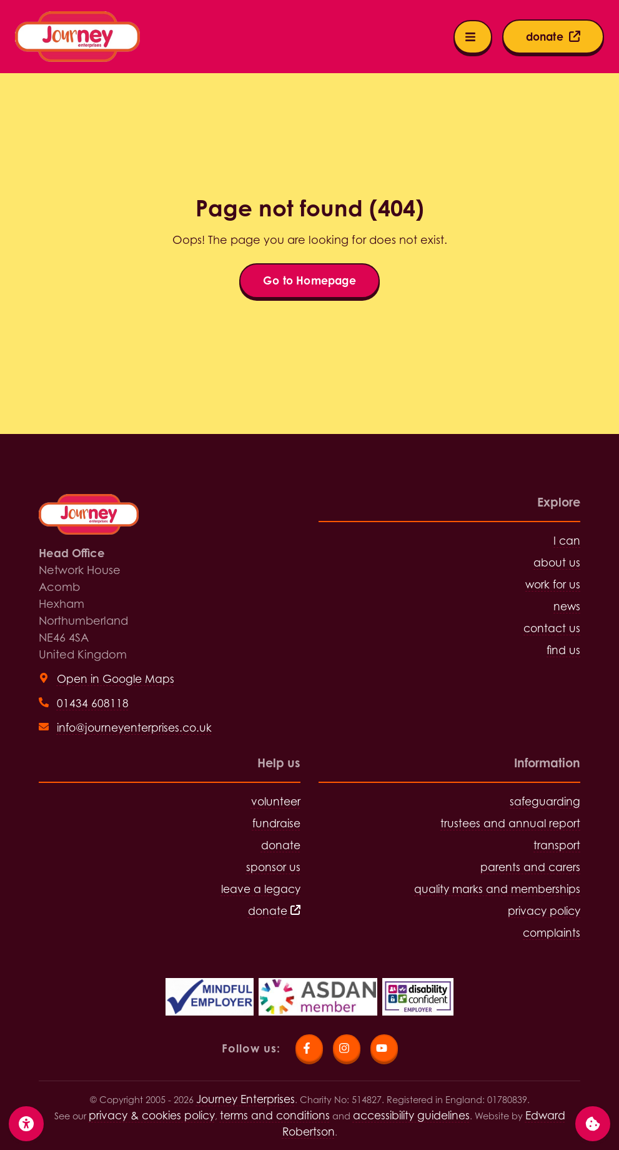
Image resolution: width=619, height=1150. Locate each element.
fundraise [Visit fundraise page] (276, 823)
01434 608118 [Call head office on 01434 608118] (93, 703)
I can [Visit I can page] (566, 540)
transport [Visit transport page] (556, 845)
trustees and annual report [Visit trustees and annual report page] (510, 823)
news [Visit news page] (566, 606)
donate (274, 910)
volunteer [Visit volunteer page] (275, 801)
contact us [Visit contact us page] (551, 628)
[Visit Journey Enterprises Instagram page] (346, 1048)
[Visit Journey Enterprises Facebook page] (309, 1048)
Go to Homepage (309, 280)
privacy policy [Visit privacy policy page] (544, 910)
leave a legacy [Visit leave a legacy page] (260, 888)
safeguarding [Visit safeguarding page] (545, 801)
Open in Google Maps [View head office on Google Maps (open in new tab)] (115, 678)
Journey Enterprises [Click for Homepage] (245, 1099)
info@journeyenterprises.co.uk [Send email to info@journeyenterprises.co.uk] (134, 727)
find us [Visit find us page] (563, 650)
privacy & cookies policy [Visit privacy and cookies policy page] (152, 1115)
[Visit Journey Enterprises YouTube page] (384, 1048)
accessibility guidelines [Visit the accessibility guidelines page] (411, 1115)
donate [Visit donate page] (280, 845)
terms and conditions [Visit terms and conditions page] (275, 1115)
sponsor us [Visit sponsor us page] (273, 867)
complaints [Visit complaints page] (551, 932)
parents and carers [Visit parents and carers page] (530, 867)
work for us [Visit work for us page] (552, 584)
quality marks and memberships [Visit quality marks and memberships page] (497, 888)
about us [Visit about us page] (556, 562)
